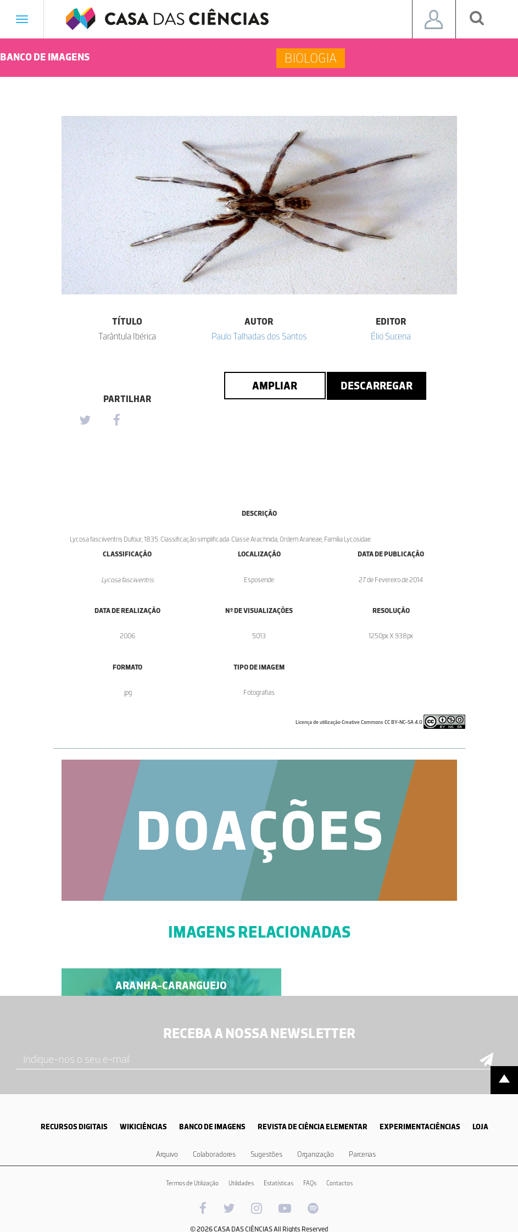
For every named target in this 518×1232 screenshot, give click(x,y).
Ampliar (274, 385)
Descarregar (377, 385)
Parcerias (362, 1154)
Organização (315, 1154)
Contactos (339, 1183)
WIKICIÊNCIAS (143, 1126)
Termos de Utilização (192, 1183)
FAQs (309, 1183)
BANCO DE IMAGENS (212, 1126)
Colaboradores (214, 1154)
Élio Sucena (391, 336)
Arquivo (167, 1154)
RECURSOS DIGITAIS (74, 1126)
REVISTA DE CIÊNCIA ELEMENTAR (312, 1126)
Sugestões (266, 1154)
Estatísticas (278, 1183)
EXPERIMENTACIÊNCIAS (420, 1126)
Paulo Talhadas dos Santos (259, 336)
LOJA (480, 1126)
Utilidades (241, 1183)
